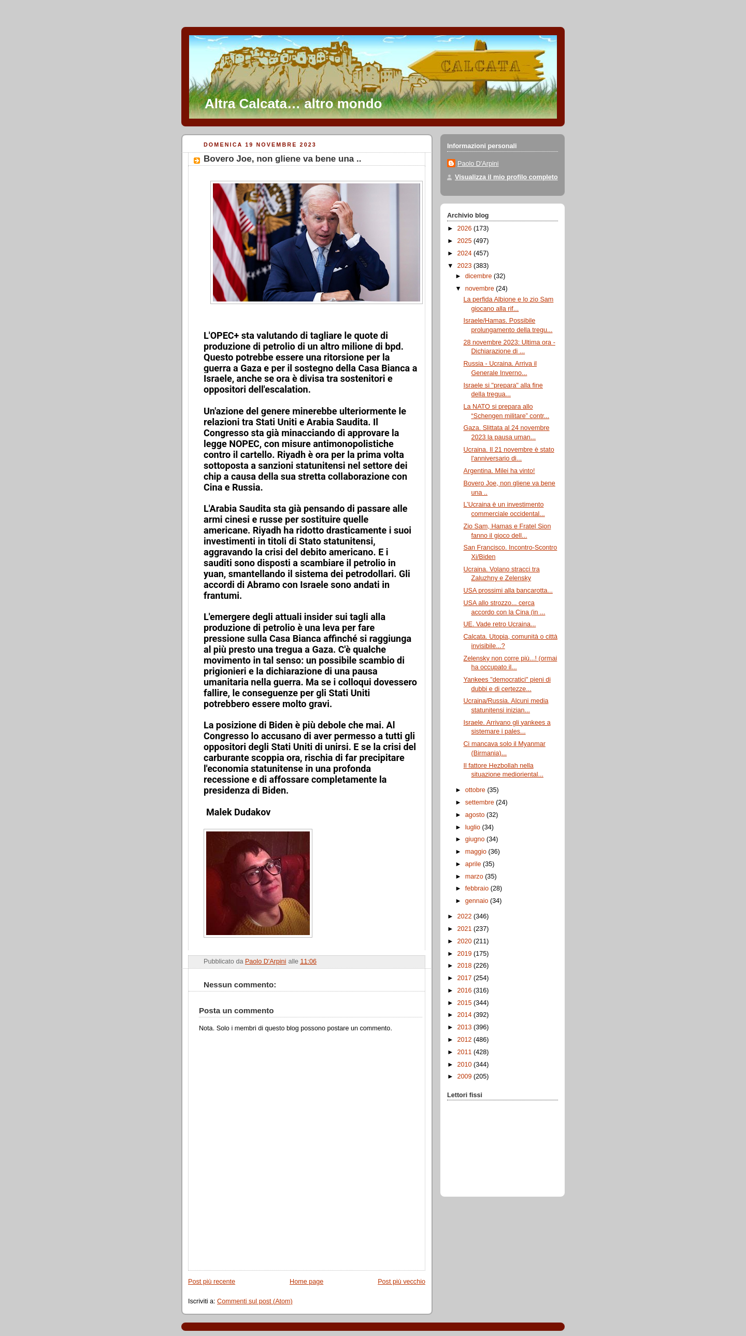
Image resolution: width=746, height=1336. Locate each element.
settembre (480, 802)
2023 (465, 265)
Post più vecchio (401, 1281)
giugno (475, 839)
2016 (465, 990)
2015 (465, 1003)
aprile (474, 864)
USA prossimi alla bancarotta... (508, 590)
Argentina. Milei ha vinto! (499, 471)
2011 (465, 1052)
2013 (465, 1027)
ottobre (476, 790)
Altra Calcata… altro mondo (293, 103)
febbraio (478, 888)
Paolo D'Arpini (478, 163)
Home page (306, 1281)
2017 (465, 978)
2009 (465, 1076)
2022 (465, 916)
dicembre (479, 276)
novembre (480, 288)
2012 (465, 1039)
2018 (465, 965)
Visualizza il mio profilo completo (506, 177)
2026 (465, 228)
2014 (465, 1014)
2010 (465, 1064)
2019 (465, 953)
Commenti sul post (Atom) (255, 1301)
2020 (465, 941)
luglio (473, 827)
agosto (475, 814)
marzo (475, 876)
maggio (477, 851)
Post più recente (211, 1281)
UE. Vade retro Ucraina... (500, 624)
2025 (465, 241)
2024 (465, 253)
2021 (465, 928)
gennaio (477, 900)
